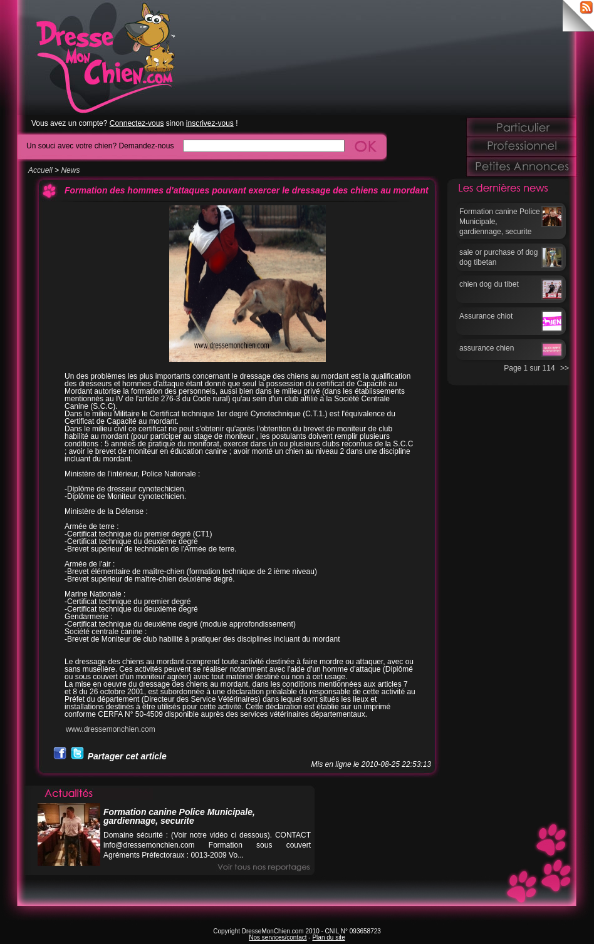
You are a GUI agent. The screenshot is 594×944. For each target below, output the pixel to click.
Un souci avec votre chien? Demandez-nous (100, 145)
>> (564, 368)
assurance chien (486, 348)
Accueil (40, 170)
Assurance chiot (486, 316)
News (70, 170)
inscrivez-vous (210, 123)
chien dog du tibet (489, 284)
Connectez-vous (137, 123)
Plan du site (328, 937)
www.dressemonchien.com (110, 729)
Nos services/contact (277, 937)
